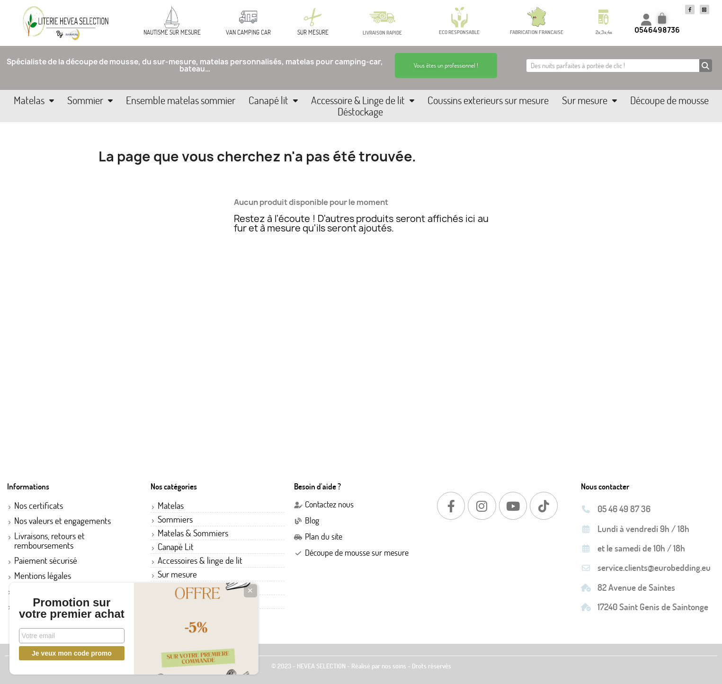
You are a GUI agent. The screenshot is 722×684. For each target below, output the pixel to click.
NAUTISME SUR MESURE (172, 32)
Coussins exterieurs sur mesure (488, 100)
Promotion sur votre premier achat (71, 603)
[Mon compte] (646, 20)
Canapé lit (273, 100)
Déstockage (360, 111)
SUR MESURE (313, 32)
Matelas (34, 100)
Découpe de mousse (669, 100)
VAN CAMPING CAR (248, 32)
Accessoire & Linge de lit (362, 100)
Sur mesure (589, 100)
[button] (446, 65)
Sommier (90, 100)
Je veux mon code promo (71, 653)
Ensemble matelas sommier (180, 100)
